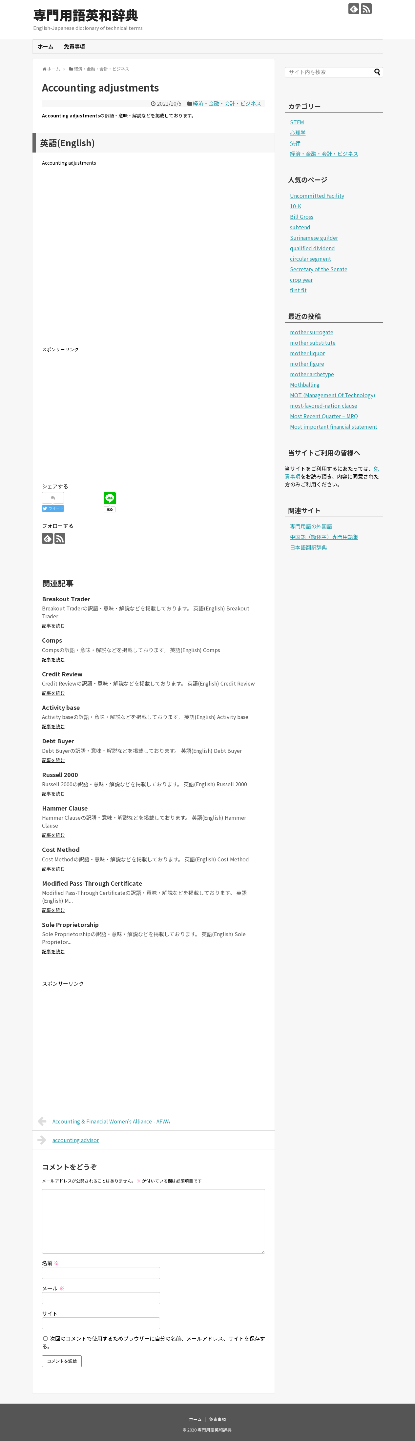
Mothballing (305, 384)
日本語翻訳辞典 (308, 547)
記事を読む (53, 625)
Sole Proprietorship (70, 924)
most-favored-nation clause (323, 405)
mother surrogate (311, 332)
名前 (50, 1263)
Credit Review (62, 673)
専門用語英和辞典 (85, 14)
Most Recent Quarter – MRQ (324, 416)
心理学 (298, 132)
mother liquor (307, 353)
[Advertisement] (153, 261)
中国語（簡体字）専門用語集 (324, 537)
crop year (301, 279)
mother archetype (312, 374)
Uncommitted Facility (317, 195)
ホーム (45, 46)
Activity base (61, 707)
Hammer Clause (65, 808)
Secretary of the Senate (318, 269)
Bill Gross (301, 216)
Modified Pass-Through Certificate (92, 883)
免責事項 (74, 46)
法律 (295, 143)
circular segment (310, 258)
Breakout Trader (66, 598)
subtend (300, 227)
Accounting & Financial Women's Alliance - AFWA (103, 1121)
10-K (295, 206)
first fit (298, 290)
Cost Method (61, 849)
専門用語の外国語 (311, 526)
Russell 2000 (60, 774)
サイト (50, 1313)
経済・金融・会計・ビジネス (227, 103)
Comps (52, 640)
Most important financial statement (333, 426)
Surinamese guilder (314, 237)
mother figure (307, 363)
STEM (297, 122)
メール (53, 1288)
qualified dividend (312, 248)
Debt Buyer (58, 740)
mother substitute (313, 342)
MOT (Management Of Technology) (332, 395)
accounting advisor (68, 1140)
